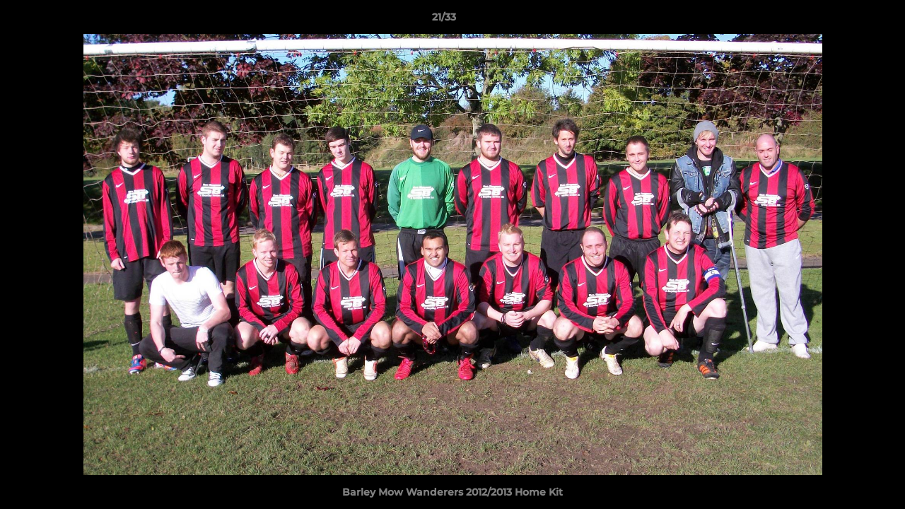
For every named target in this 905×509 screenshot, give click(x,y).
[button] (845, 20)
